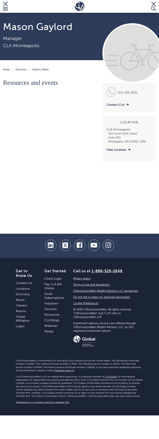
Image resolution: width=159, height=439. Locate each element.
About (20, 300)
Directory (21, 70)
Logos (20, 326)
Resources (52, 314)
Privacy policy (82, 278)
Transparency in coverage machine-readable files (42, 402)
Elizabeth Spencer (64, 370)
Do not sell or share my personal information (101, 297)
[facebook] (79, 245)
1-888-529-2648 (107, 271)
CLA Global (111, 377)
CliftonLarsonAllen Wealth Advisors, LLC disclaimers (105, 291)
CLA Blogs (51, 320)
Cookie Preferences (85, 303)
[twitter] (65, 245)
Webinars (51, 326)
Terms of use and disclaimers (91, 284)
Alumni (21, 311)
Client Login (53, 278)
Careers (21, 305)
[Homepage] (79, 6)
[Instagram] (108, 245)
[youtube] (94, 245)
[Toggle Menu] (5, 6)
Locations (23, 288)
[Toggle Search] (153, 6)
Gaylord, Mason (40, 70)
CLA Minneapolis (21, 45)
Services (50, 309)
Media (48, 331)
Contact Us (24, 283)
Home (6, 70)
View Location (116, 149)
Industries (51, 303)
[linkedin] (50, 245)
